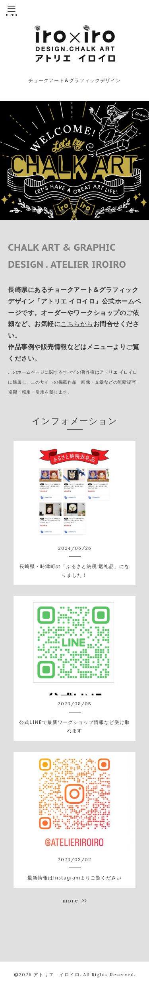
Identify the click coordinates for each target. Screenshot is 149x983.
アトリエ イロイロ (56, 974)
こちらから (76, 324)
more (74, 900)
